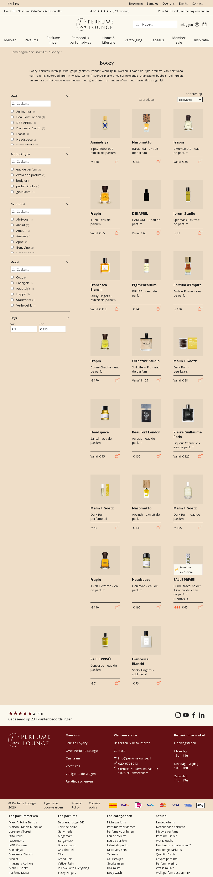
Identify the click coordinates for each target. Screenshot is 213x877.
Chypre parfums (166, 859)
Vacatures (73, 766)
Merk (40, 96)
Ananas (23, 236)
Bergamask (65, 841)
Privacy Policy (76, 805)
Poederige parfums (169, 850)
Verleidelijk (25, 305)
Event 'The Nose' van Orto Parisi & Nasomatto (33, 11)
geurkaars (25, 192)
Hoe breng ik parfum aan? (173, 845)
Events (183, 3)
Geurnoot (40, 204)
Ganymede (65, 831)
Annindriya (25, 111)
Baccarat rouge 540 (71, 822)
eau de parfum (29, 169)
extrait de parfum (30, 175)
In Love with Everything (73, 868)
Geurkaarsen (115, 863)
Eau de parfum (117, 841)
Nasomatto (16, 841)
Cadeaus (113, 854)
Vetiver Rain (66, 863)
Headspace (26, 139)
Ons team (73, 758)
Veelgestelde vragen (81, 774)
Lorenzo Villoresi (20, 831)
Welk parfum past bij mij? (173, 873)
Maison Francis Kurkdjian (25, 827)
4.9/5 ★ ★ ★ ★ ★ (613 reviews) (109, 11)
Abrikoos (24, 219)
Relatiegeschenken (79, 781)
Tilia (60, 854)
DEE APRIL (26, 122)
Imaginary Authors (21, 863)
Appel (22, 242)
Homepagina (19, 52)
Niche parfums (117, 822)
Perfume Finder (166, 836)
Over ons (168, 3)
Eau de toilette (116, 836)
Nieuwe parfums (167, 831)
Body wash (114, 873)
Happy (23, 294)
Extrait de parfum (118, 845)
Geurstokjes (115, 859)
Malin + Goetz (18, 868)
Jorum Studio (27, 145)
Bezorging (136, 3)
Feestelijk (25, 288)
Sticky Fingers (67, 873)
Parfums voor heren (120, 831)
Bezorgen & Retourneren (132, 743)
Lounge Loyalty (77, 743)
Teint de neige (67, 827)
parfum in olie (27, 186)
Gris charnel (66, 850)
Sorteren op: (194, 94)
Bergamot (25, 253)
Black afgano (67, 845)
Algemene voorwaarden (53, 805)
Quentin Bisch (165, 854)
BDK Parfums (18, 845)
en (9, 3)
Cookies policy (94, 805)
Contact (197, 3)
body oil (23, 180)
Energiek (24, 283)
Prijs (40, 318)
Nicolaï (13, 859)
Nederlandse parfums (170, 827)
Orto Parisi (16, 836)
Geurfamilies (39, 52)
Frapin (22, 134)
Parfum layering (166, 863)
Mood (40, 262)
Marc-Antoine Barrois (23, 822)
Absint (22, 225)
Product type (40, 154)
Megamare (65, 836)
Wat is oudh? (164, 841)
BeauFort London (30, 117)
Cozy (21, 277)
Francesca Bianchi (30, 128)
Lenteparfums (165, 822)
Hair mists (113, 868)
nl (17, 3)
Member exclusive (184, 569)
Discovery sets (117, 850)
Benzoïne (24, 247)
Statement (25, 300)
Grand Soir (65, 859)
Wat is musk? (165, 868)
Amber (23, 230)
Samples (152, 3)
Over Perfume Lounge (82, 750)
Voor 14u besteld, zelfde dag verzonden (183, 11)
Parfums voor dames (121, 827)
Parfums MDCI (19, 873)
